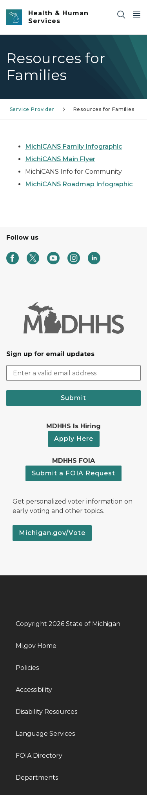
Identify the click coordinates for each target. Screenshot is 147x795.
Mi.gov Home (36, 645)
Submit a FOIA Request (73, 473)
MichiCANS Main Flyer (60, 159)
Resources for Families (103, 109)
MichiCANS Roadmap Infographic (79, 184)
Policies (27, 667)
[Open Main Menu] (137, 14)
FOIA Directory (39, 755)
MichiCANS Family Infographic (73, 146)
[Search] (121, 14)
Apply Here (73, 438)
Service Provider (32, 109)
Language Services (45, 733)
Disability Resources (46, 711)
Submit (73, 398)
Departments (37, 777)
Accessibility (34, 689)
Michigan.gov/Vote (52, 533)
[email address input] (73, 373)
